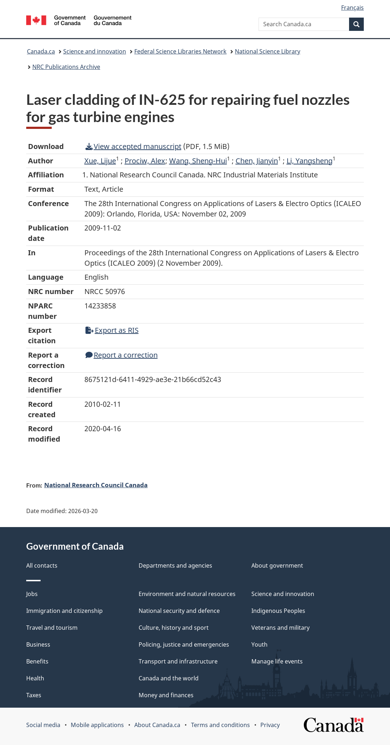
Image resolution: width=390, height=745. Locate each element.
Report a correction (121, 355)
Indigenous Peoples (278, 611)
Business (38, 644)
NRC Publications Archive (66, 67)
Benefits (37, 661)
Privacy (270, 725)
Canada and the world (169, 678)
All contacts (41, 565)
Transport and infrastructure (178, 661)
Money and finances (166, 695)
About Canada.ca (157, 725)
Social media (43, 725)
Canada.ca (41, 51)
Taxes (33, 695)
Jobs (32, 594)
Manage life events (277, 661)
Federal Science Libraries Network (180, 51)
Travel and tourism (52, 628)
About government (277, 565)
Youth (259, 644)
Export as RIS (112, 330)
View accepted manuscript (133, 146)
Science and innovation (94, 51)
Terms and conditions (220, 725)
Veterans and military (280, 628)
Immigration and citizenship (64, 611)
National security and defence (179, 611)
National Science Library (267, 51)
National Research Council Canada (96, 484)
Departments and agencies (175, 565)
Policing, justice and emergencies (184, 644)
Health (35, 678)
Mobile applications (97, 725)
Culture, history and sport (174, 628)
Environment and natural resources (187, 594)
